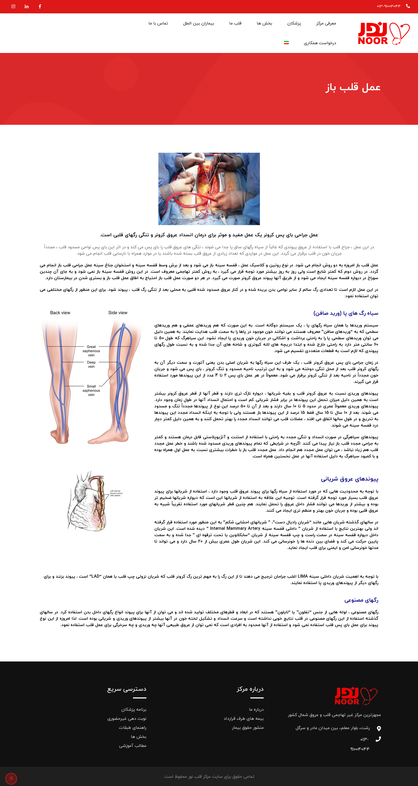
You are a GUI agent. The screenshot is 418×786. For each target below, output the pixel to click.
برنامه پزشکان (133, 710)
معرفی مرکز (326, 23)
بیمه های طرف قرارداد (244, 719)
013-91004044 (389, 6)
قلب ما (235, 23)
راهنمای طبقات (132, 728)
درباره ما (256, 710)
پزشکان (294, 23)
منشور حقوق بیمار (248, 728)
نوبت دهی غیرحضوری (126, 719)
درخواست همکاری (320, 43)
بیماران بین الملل (198, 23)
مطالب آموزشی (132, 746)
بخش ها (264, 23)
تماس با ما (158, 23)
